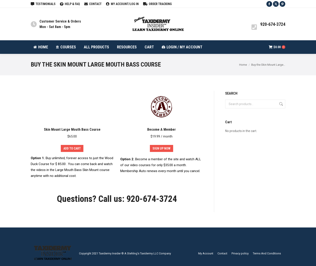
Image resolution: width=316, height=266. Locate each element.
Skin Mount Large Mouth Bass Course (72, 129)
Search (280, 104)
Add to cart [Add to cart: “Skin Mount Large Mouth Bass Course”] (72, 148)
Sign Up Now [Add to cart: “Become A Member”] (162, 148)
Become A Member (161, 129)
